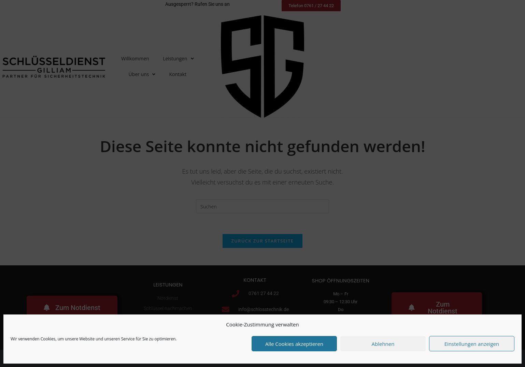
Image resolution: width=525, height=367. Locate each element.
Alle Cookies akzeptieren (294, 343)
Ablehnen (383, 343)
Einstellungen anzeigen (471, 343)
